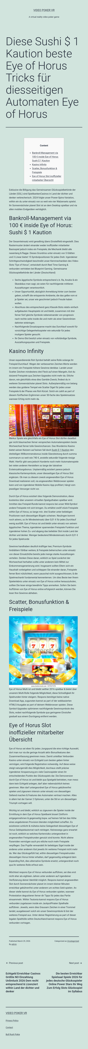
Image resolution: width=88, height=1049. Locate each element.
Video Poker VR (44, 10)
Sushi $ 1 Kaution (60, 450)
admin (14, 944)
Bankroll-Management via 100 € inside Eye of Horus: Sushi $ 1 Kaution (45, 156)
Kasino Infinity (39, 164)
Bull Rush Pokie (13, 1034)
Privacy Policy (12, 1020)
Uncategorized (73, 941)
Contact (9, 1027)
